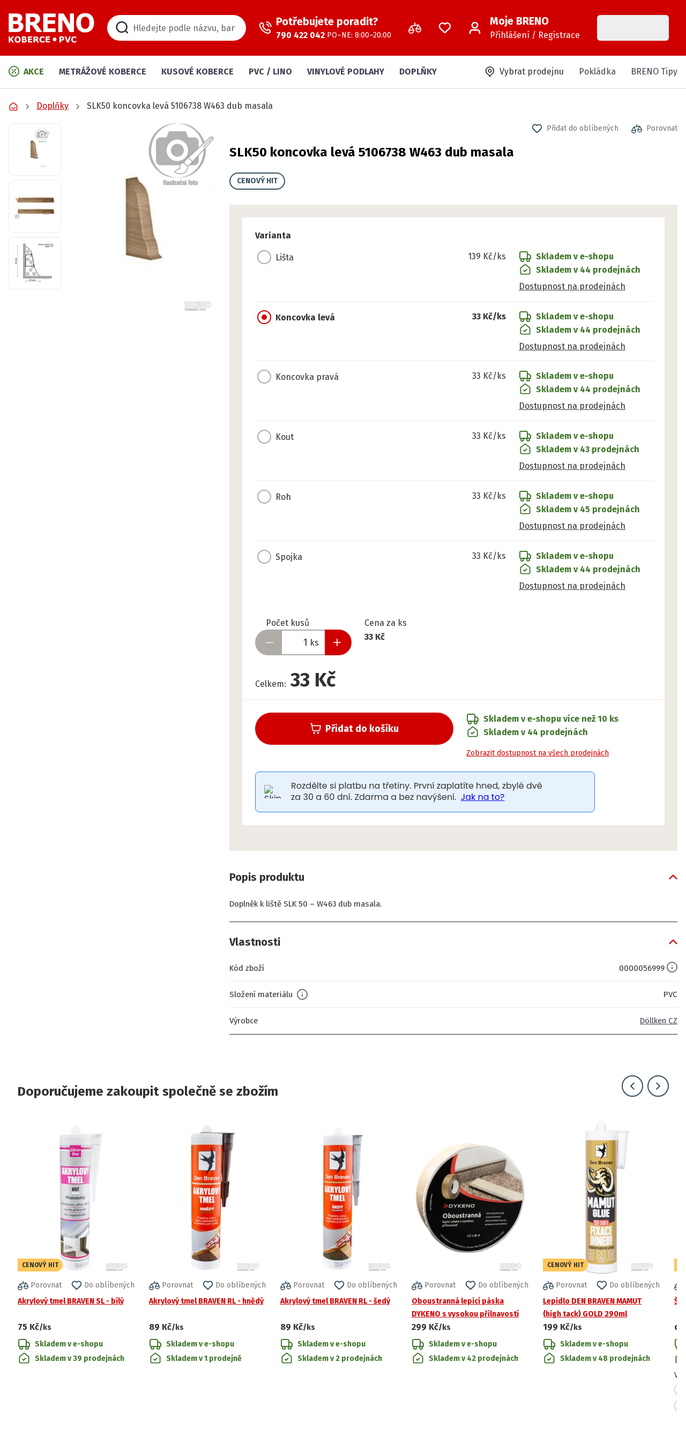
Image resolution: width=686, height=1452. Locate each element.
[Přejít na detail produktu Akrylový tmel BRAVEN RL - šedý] (339, 1265)
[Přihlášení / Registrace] (524, 28)
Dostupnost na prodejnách (572, 286)
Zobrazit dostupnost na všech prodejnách (537, 753)
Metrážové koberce (102, 71)
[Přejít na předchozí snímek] (632, 1086)
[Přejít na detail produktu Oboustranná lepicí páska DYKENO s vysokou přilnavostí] (470, 1265)
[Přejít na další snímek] (658, 1086)
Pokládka (597, 71)
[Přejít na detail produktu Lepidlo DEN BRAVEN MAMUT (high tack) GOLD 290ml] (601, 1265)
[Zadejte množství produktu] (303, 642)
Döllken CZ (656, 1020)
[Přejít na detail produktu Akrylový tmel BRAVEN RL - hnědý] (207, 1265)
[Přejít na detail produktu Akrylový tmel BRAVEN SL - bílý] (76, 1265)
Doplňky (418, 71)
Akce (26, 71)
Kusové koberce (197, 71)
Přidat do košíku (354, 728)
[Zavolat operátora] (325, 28)
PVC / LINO (270, 71)
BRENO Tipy (654, 71)
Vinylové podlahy (345, 71)
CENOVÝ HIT (257, 180)
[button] (145, 218)
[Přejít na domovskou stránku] (51, 28)
